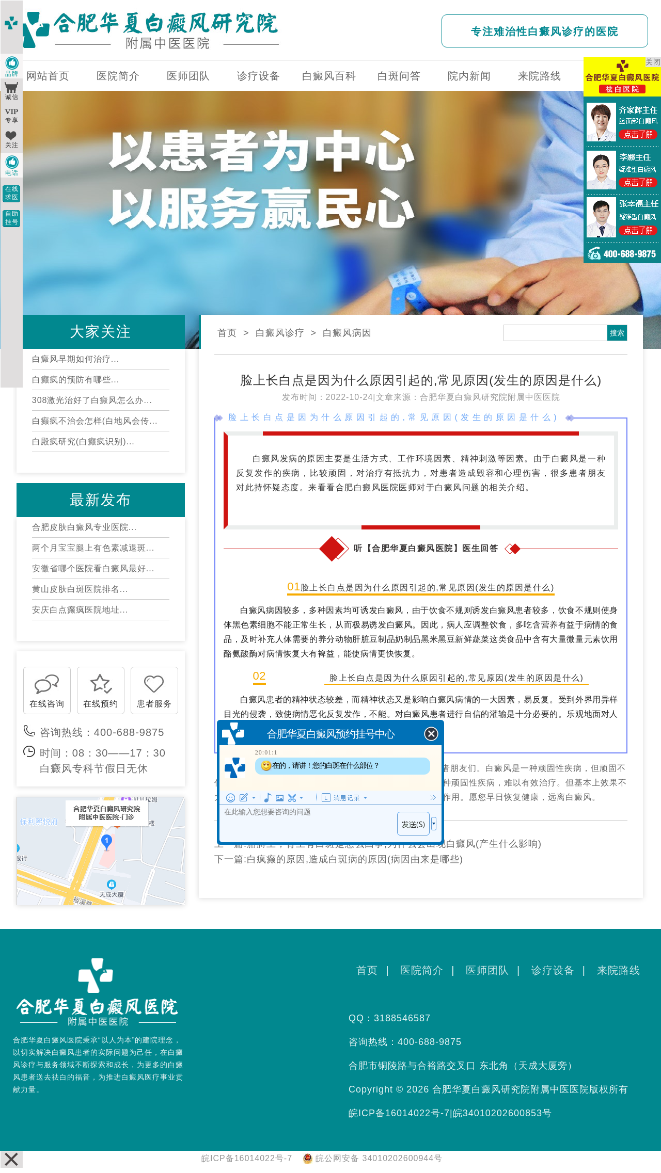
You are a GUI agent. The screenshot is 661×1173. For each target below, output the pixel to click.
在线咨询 (47, 703)
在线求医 (12, 193)
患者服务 (154, 703)
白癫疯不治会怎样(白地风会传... (95, 420)
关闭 (653, 62)
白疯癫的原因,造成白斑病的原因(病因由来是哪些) (355, 859)
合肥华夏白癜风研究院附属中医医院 (490, 397)
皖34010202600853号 (502, 1113)
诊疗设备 (258, 76)
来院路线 (539, 76)
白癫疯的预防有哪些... (75, 379)
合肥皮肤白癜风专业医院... (84, 527)
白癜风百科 (329, 76)
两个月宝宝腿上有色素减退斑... (93, 547)
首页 (227, 333)
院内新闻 (469, 76)
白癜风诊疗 (280, 333)
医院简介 (118, 76)
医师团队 (188, 76)
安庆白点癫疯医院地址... (80, 609)
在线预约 (100, 703)
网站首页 (48, 76)
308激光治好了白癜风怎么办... (92, 400)
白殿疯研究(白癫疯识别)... (83, 441)
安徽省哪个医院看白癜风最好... (93, 568)
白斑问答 (399, 76)
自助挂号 (12, 218)
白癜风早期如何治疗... (75, 359)
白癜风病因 (347, 333)
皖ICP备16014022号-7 (399, 1113)
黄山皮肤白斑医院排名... (80, 589)
